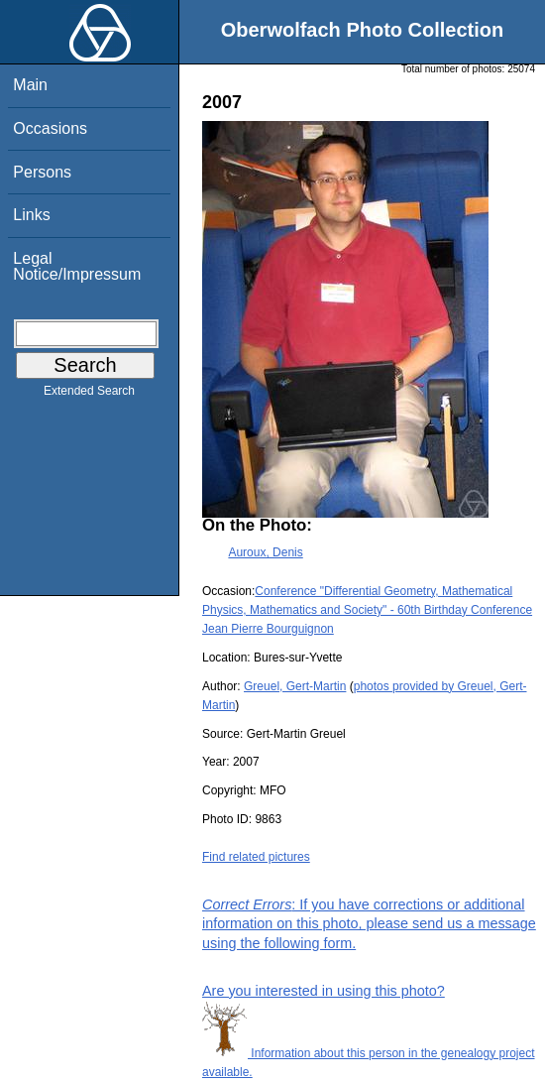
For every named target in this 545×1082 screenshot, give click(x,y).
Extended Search (89, 395)
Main (30, 84)
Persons (42, 172)
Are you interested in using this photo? (323, 991)
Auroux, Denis (265, 552)
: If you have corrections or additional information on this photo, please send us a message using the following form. (369, 923)
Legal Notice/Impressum (77, 266)
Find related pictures (256, 857)
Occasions (50, 128)
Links (31, 214)
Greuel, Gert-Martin (295, 686)
